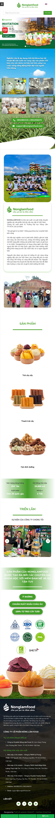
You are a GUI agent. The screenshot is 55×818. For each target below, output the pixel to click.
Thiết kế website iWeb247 (24, 812)
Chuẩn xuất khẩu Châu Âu (27, 604)
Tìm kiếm (48, 13)
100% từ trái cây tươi (27, 611)
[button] (1, 33)
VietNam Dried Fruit (43, 812)
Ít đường (27, 596)
